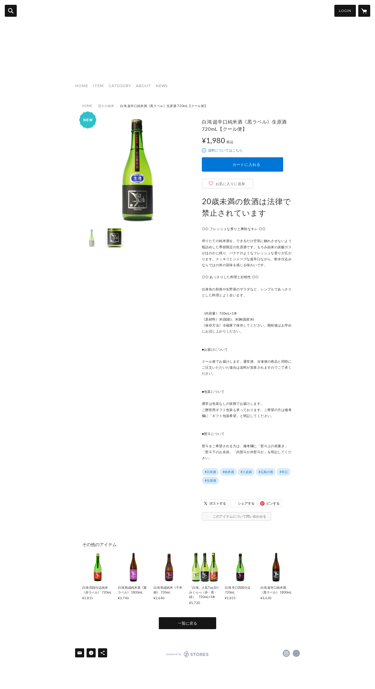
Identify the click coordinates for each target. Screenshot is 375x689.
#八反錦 (246, 472)
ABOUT (143, 85)
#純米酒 (228, 472)
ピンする (273, 503)
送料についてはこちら (225, 150)
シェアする (246, 503)
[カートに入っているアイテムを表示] (364, 11)
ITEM (98, 85)
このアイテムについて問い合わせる (239, 516)
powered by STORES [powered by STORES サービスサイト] (187, 654)
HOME (81, 85)
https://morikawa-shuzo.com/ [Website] (296, 653)
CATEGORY (120, 85)
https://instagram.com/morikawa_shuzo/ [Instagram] (286, 653)
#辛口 (284, 472)
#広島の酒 (266, 472)
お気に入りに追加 (230, 183)
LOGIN (345, 11)
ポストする (217, 503)
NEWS (162, 85)
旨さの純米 (106, 106)
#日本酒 (210, 472)
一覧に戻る (187, 623)
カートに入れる (246, 164)
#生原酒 (210, 480)
